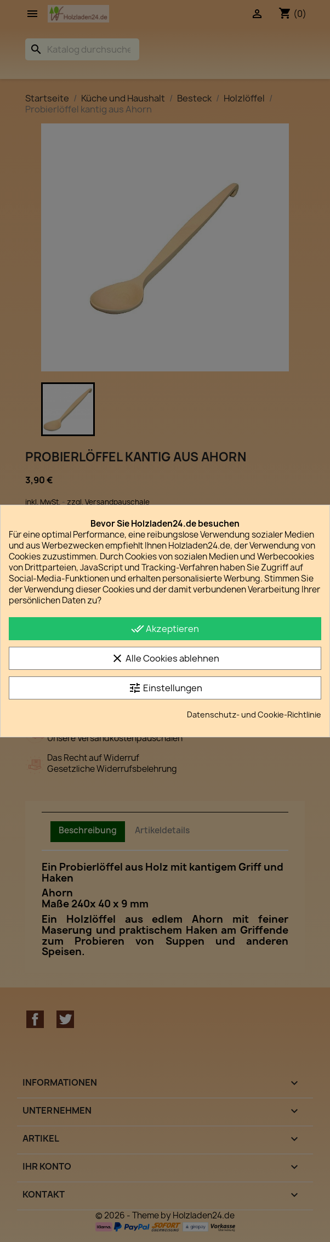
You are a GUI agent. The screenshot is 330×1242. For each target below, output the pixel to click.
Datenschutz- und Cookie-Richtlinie (254, 714)
